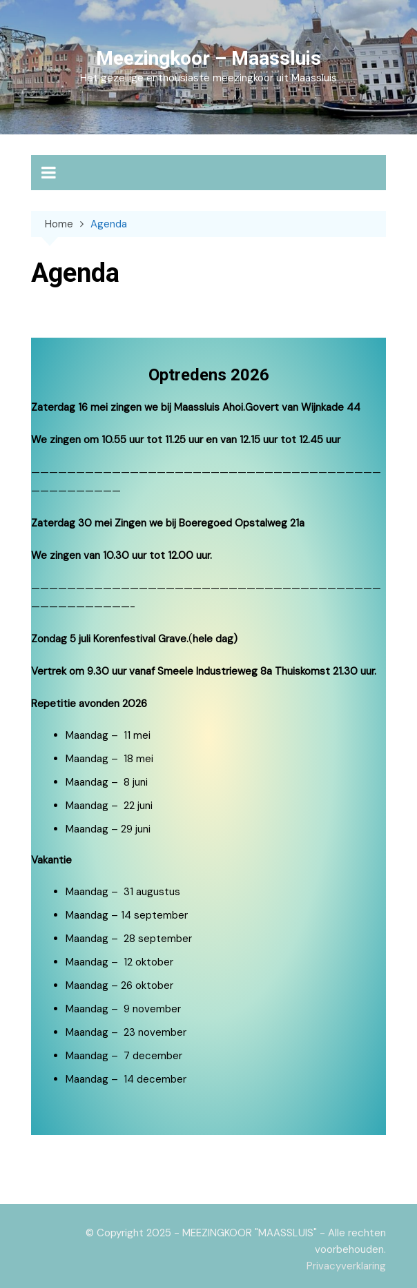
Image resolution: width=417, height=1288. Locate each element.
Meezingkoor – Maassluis (208, 58)
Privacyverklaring (346, 1266)
